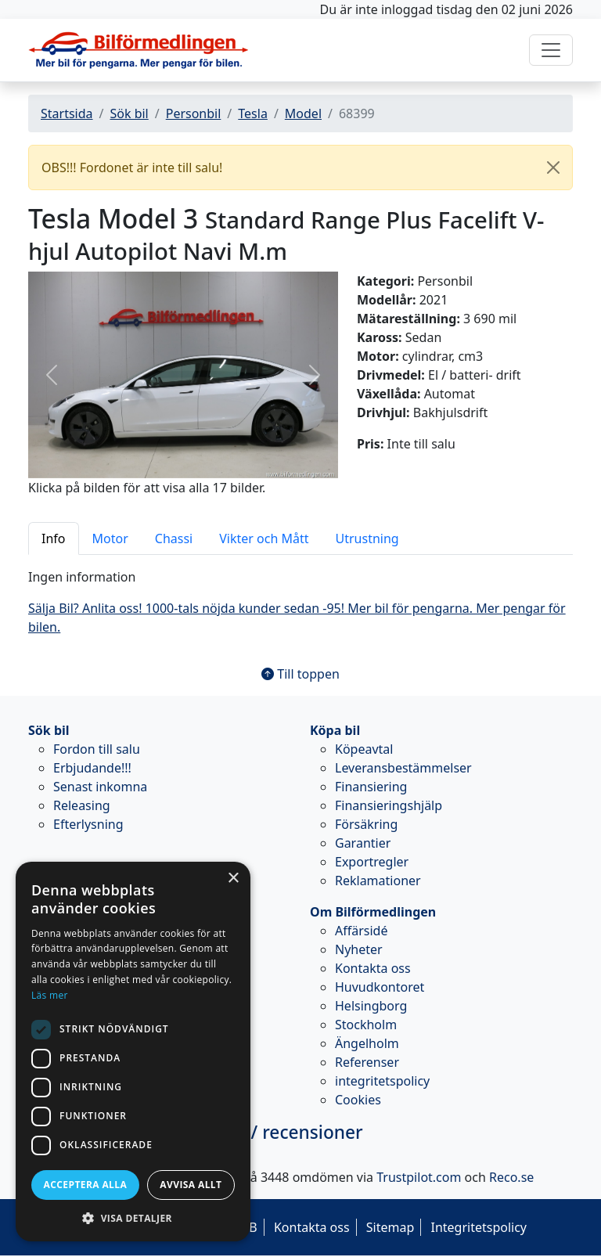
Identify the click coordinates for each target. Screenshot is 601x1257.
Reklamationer (378, 880)
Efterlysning (88, 824)
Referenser (367, 1062)
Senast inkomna (100, 786)
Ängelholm (367, 1043)
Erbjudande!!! (92, 767)
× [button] (233, 878)
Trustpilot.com (418, 1177)
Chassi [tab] (174, 538)
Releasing (81, 805)
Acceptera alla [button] (86, 1184)
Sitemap (390, 1227)
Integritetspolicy (478, 1227)
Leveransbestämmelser (403, 767)
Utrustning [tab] (367, 538)
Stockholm (366, 1024)
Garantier (362, 843)
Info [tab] (53, 538)
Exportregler (371, 861)
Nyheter (359, 949)
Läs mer (49, 995)
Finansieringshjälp (388, 805)
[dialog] (133, 1051)
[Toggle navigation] (551, 50)
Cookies (358, 1099)
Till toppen (300, 674)
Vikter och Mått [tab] (263, 538)
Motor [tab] (110, 538)
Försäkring (366, 824)
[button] (51, 374)
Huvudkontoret (379, 987)
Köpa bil (335, 730)
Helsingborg (371, 1005)
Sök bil (129, 113)
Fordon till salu (96, 749)
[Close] (553, 167)
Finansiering (371, 786)
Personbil (193, 113)
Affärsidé (361, 930)
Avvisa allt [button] (190, 1184)
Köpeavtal (364, 749)
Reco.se (511, 1177)
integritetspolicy (382, 1081)
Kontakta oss (373, 968)
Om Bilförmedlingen (373, 911)
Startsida (67, 113)
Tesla (253, 113)
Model (303, 113)
